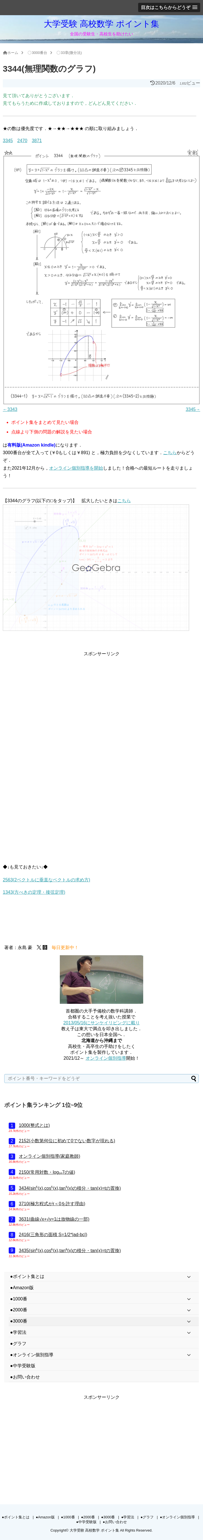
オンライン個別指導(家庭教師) (49, 1156)
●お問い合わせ (115, 1522)
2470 (22, 140)
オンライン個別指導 (106, 1058)
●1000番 (68, 1517)
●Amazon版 (45, 1517)
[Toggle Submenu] (189, 1276)
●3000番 (108, 1517)
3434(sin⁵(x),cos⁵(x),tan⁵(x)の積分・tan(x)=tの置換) (70, 1188)
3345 (8, 140)
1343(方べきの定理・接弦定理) (34, 892)
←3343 (10, 409)
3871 (37, 140)
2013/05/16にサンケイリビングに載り (101, 1022)
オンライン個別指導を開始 (76, 468)
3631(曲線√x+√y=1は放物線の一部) (54, 1219)
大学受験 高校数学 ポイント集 (101, 23)
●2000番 (88, 1517)
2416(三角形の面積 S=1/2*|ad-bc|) (53, 1234)
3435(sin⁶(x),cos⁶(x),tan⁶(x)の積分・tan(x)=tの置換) (70, 1250)
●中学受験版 (86, 1522)
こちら (170, 452)
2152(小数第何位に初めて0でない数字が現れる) (67, 1140)
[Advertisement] (101, 697)
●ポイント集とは (15, 1517)
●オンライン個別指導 (177, 1517)
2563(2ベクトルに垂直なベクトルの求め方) (46, 879)
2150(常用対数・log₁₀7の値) (47, 1172)
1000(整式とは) (34, 1125)
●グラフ (147, 1517)
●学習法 (127, 1517)
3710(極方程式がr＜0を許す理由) (52, 1203)
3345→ (193, 409)
